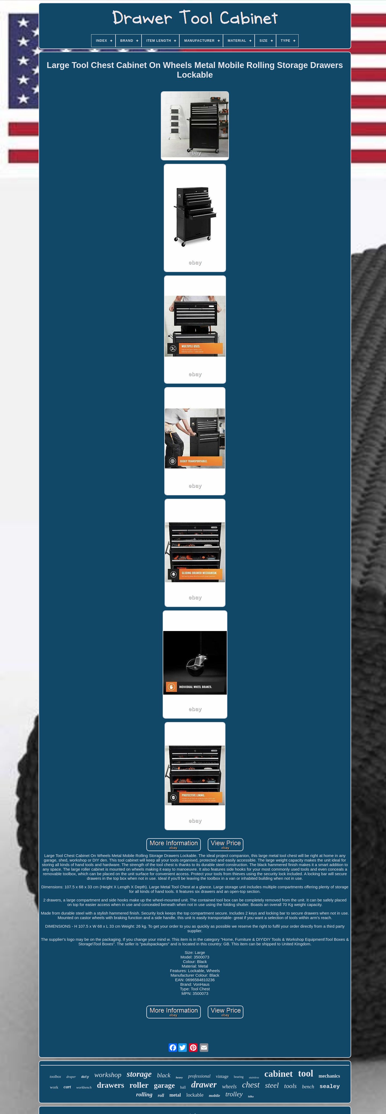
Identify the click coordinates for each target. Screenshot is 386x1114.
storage (139, 1074)
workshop (107, 1075)
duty (85, 1077)
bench (308, 1086)
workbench (84, 1087)
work (54, 1087)
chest (251, 1084)
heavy (179, 1077)
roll (161, 1095)
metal (175, 1095)
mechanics (329, 1076)
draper (71, 1077)
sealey (330, 1086)
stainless (254, 1077)
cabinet (278, 1074)
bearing (238, 1077)
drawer (204, 1084)
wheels (229, 1086)
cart (67, 1086)
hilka (251, 1096)
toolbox (55, 1077)
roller (139, 1085)
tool (305, 1073)
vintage (222, 1076)
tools (290, 1085)
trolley (234, 1094)
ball (183, 1087)
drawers (110, 1085)
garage (164, 1085)
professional (199, 1076)
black (163, 1075)
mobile (214, 1095)
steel (272, 1085)
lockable (194, 1095)
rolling (144, 1094)
